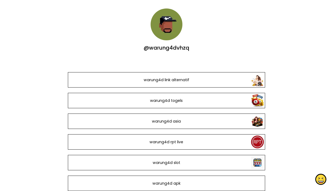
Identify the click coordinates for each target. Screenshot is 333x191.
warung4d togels (166, 100)
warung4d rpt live (166, 142)
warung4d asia (166, 121)
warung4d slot (166, 162)
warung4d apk (166, 183)
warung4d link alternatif (166, 80)
